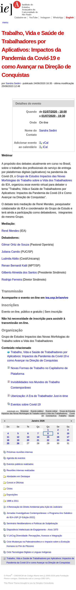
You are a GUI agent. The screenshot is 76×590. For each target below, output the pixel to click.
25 (8, 443)
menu (5, 22)
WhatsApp (58, 17)
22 (48, 440)
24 (68, 440)
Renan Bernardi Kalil (15, 265)
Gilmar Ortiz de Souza (15, 244)
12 (18, 437)
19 (18, 440)
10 (68, 433)
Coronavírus (51, 416)
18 (8, 440)
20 (28, 440)
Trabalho (62, 416)
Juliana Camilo (11, 251)
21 (38, 440)
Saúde (71, 416)
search (70, 22)
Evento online (51, 411)
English (70, 17)
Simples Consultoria (44, 583)
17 (68, 437)
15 (48, 437)
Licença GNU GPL (42, 578)
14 (38, 437)
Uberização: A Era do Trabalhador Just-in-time (39, 395)
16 (58, 437)
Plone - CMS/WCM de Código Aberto (23, 576)
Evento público (37, 411)
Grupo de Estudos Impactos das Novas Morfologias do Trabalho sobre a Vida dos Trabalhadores (38, 412)
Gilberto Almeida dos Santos (19, 272)
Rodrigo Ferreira (12, 279)
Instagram (45, 17)
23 (58, 440)
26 (18, 443)
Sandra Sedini (13, 83)
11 (8, 437)
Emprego (24, 411)
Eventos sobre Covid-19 (26, 404)
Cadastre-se (20, 17)
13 (28, 437)
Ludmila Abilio (10, 258)
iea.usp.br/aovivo (56, 297)
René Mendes (10, 230)
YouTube (33, 17)
